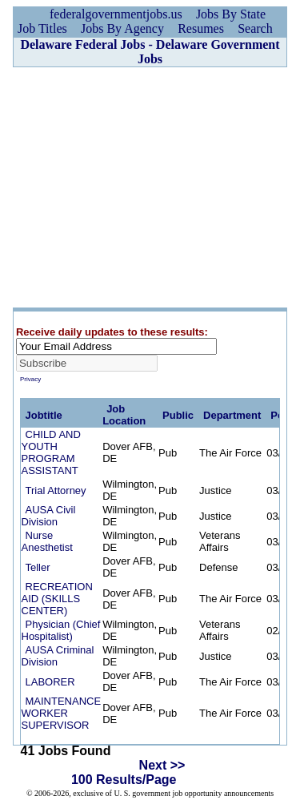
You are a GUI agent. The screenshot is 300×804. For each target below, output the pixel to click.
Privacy (30, 379)
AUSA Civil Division (49, 516)
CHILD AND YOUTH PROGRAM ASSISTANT (51, 452)
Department (232, 415)
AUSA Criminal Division (58, 656)
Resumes (201, 28)
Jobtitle (44, 415)
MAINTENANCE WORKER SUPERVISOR (62, 713)
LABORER (50, 682)
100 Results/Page (124, 779)
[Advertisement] (150, 187)
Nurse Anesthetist (47, 541)
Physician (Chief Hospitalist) (61, 630)
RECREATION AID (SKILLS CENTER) (57, 599)
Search (255, 28)
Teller (38, 567)
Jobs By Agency (122, 28)
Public (178, 415)
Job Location (124, 415)
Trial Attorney (56, 490)
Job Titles (42, 28)
